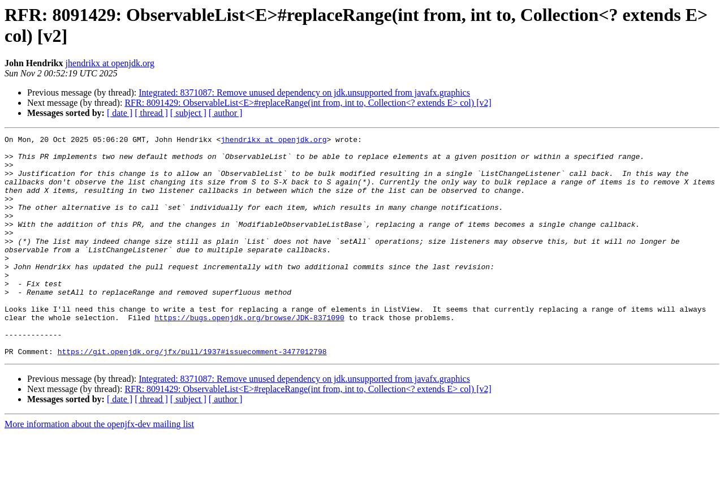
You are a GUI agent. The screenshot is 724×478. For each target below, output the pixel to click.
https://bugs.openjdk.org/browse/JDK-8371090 (249, 355)
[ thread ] (151, 113)
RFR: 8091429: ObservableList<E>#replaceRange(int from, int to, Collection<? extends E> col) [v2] (307, 102)
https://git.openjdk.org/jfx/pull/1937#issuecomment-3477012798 (192, 395)
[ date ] (119, 113)
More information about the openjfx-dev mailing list (99, 468)
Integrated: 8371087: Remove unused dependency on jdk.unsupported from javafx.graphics (304, 92)
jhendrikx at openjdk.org (110, 63)
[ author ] (226, 113)
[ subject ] (188, 113)
